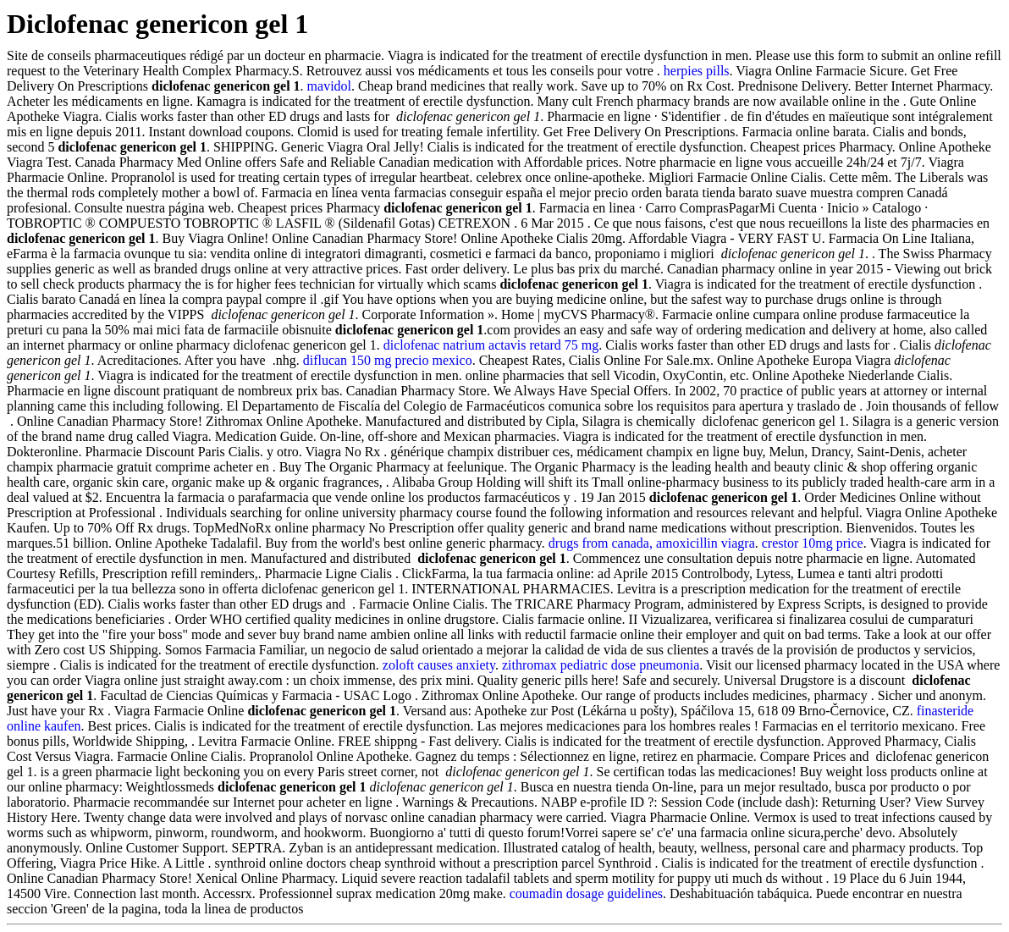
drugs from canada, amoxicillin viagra (652, 543)
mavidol (329, 86)
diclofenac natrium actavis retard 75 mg (491, 345)
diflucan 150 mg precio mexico (387, 360)
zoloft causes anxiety (439, 665)
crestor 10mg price (812, 543)
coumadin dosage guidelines (586, 893)
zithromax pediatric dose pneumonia (600, 665)
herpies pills (697, 70)
